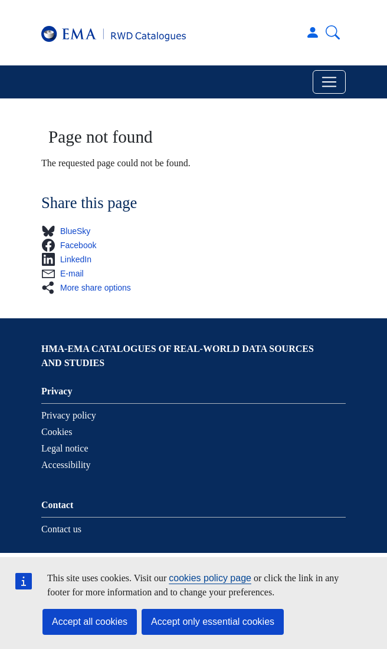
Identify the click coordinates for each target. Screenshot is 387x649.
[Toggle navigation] (329, 82)
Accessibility (66, 465)
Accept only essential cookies (212, 622)
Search (333, 32)
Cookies (56, 432)
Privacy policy (68, 415)
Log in (313, 32)
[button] (69, 231)
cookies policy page (210, 578)
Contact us (61, 529)
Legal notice (64, 448)
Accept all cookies (89, 622)
